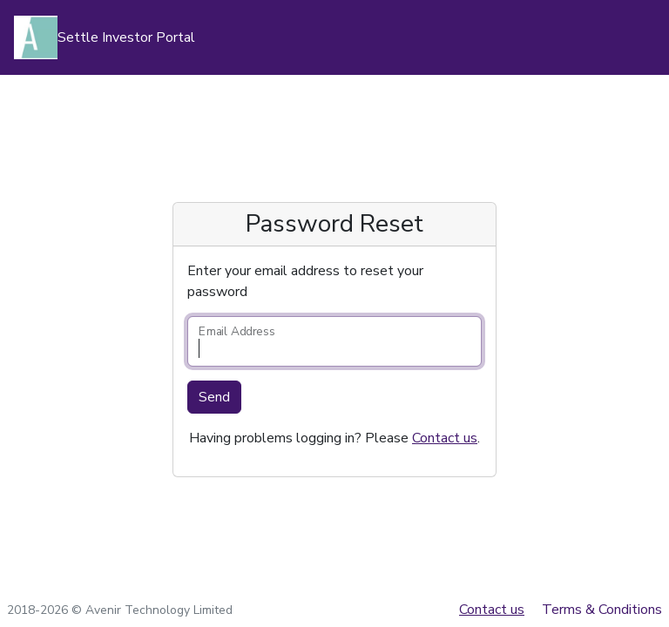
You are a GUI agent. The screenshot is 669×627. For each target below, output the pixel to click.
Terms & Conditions (602, 609)
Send (214, 397)
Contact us (444, 438)
